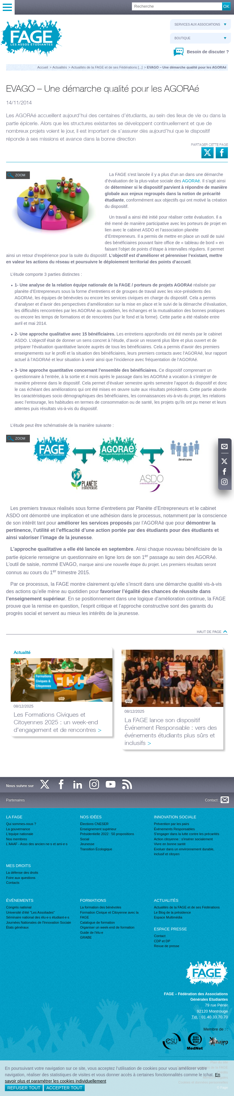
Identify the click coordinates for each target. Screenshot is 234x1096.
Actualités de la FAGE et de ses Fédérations (187, 907)
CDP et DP (162, 941)
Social (84, 839)
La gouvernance (18, 829)
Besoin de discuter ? (207, 51)
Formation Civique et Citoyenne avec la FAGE (109, 915)
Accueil (42, 67)
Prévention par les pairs (171, 824)
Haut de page (212, 632)
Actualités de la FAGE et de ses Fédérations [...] (107, 67)
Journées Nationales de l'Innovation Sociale (38, 922)
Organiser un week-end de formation (107, 927)
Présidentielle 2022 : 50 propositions (107, 834)
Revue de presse (166, 946)
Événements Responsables (174, 829)
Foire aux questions (20, 878)
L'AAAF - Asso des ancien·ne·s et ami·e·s (36, 844)
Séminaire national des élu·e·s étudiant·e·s (37, 917)
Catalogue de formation (97, 922)
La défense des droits (22, 872)
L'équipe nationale (19, 834)
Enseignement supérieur (98, 829)
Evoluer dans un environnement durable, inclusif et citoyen (184, 851)
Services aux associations (200, 24)
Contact (159, 936)
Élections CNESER (94, 824)
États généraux (17, 927)
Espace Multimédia (168, 917)
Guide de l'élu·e (91, 932)
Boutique (200, 38)
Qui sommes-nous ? (21, 824)
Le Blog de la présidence (172, 912)
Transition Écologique (96, 849)
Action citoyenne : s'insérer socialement (183, 839)
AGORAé (191, 180)
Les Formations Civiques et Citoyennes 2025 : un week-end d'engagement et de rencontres (56, 722)
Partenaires (15, 800)
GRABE (86, 937)
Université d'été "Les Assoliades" (30, 912)
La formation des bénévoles (100, 907)
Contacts (12, 882)
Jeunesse (87, 844)
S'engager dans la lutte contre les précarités (186, 834)
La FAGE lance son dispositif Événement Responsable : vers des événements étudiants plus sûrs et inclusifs (171, 731)
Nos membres (16, 839)
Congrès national (18, 907)
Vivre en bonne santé (170, 844)
